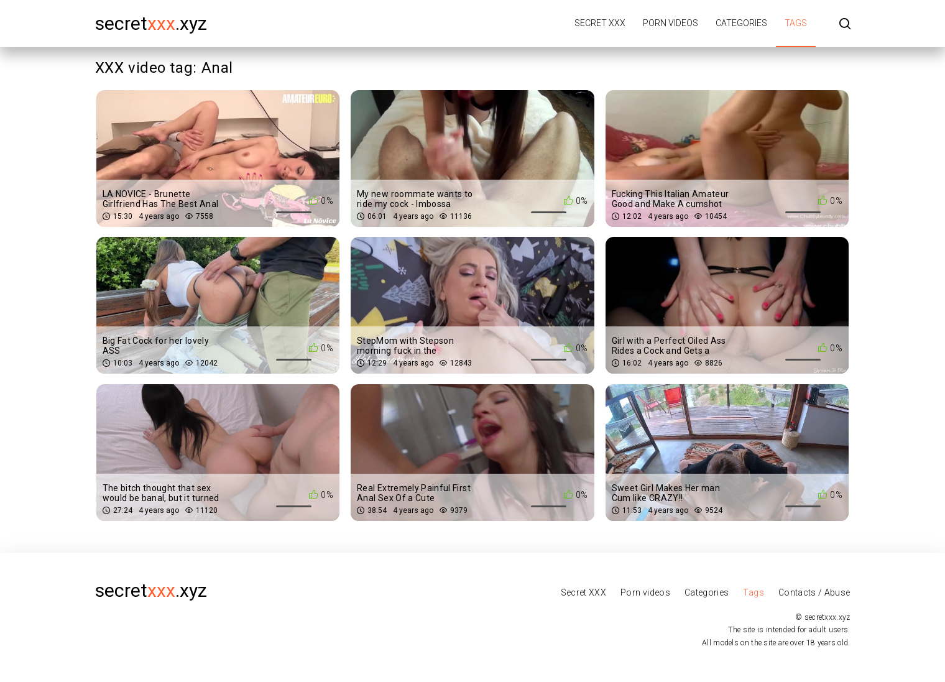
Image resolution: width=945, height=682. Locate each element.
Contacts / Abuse (814, 592)
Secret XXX (599, 23)
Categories (741, 23)
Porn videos (670, 23)
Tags (796, 23)
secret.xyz (151, 23)
